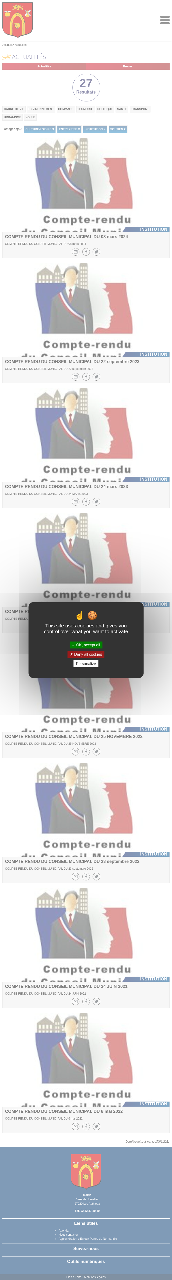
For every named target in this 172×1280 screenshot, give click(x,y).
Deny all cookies (86, 654)
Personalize (86, 664)
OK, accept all (86, 645)
